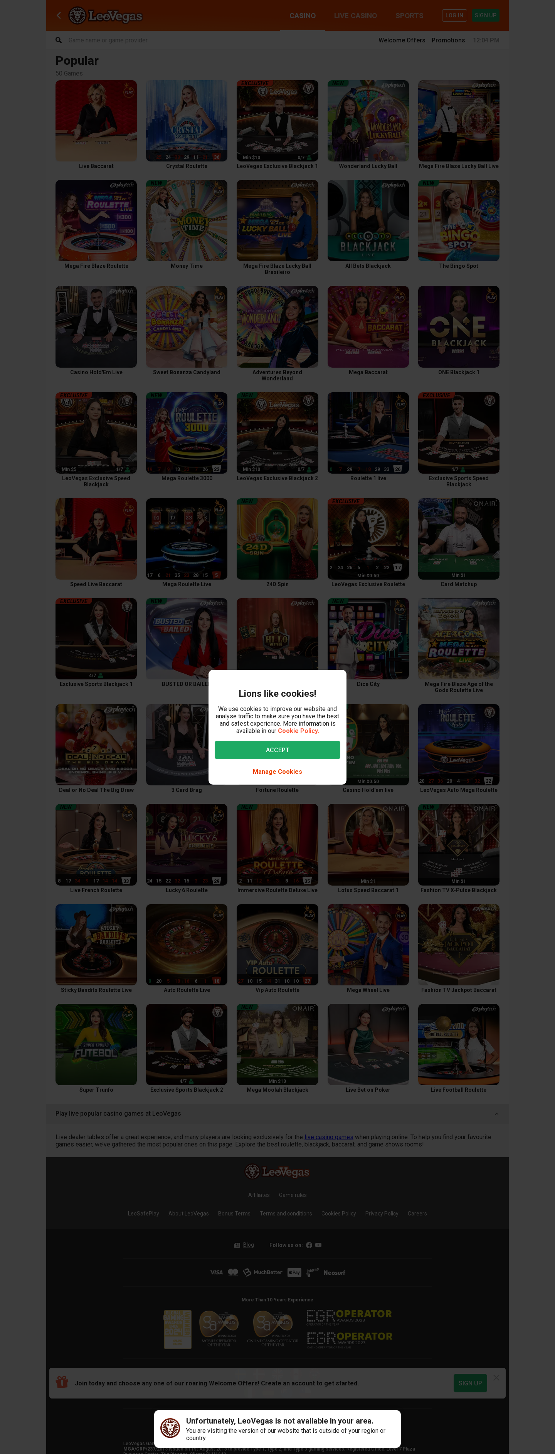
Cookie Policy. (298, 731)
